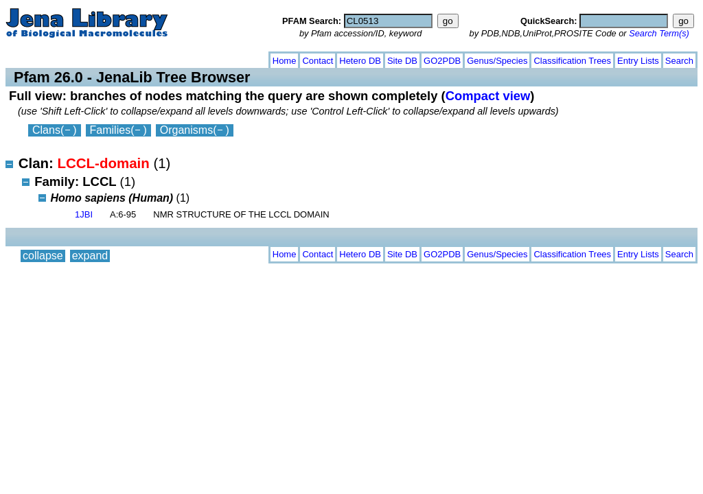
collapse (43, 58)
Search (679, 61)
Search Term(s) (659, 33)
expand (90, 58)
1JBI (84, 214)
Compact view (488, 96)
